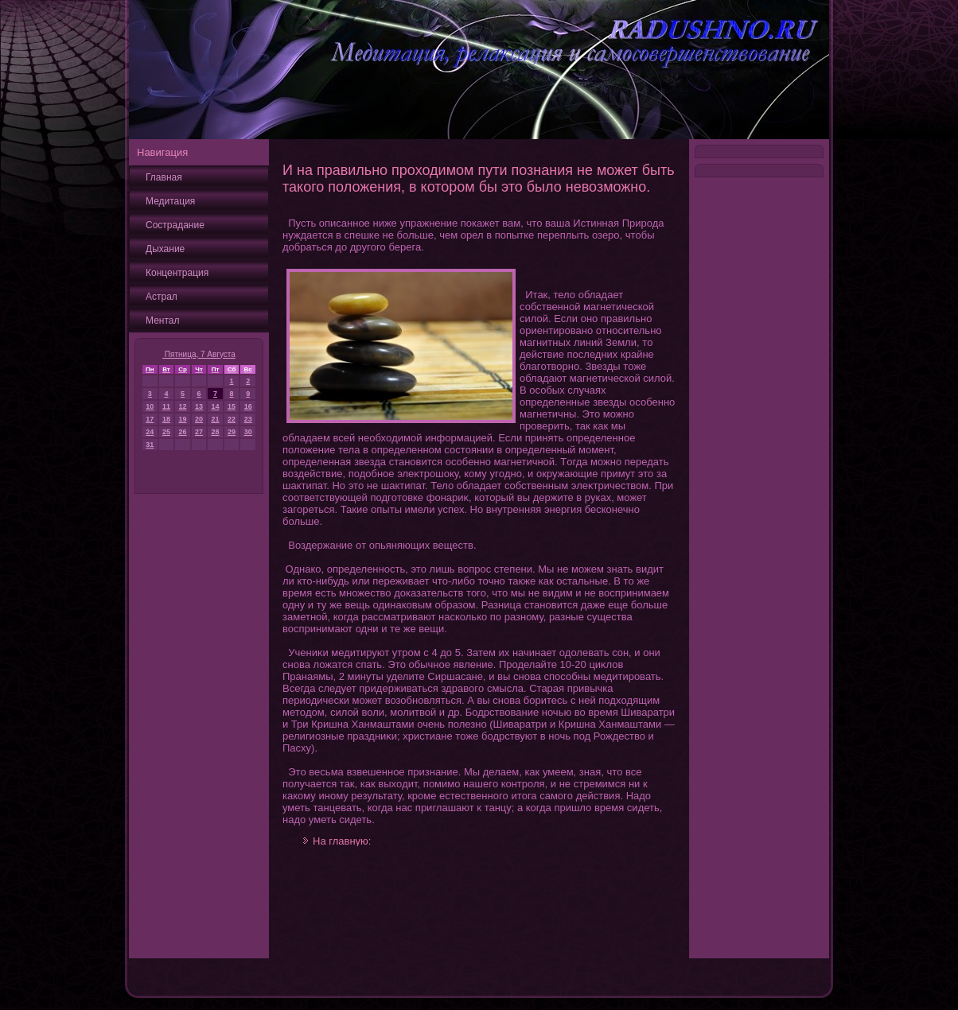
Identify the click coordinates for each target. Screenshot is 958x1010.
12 (183, 406)
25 (166, 432)
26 (183, 432)
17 (150, 419)
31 (150, 445)
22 (232, 419)
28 (215, 432)
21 (215, 419)
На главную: (342, 841)
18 (166, 419)
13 (199, 406)
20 (199, 419)
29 (232, 432)
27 (199, 432)
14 (215, 406)
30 (248, 432)
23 (248, 419)
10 (150, 406)
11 (166, 406)
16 (248, 406)
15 (232, 406)
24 (150, 432)
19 (183, 419)
